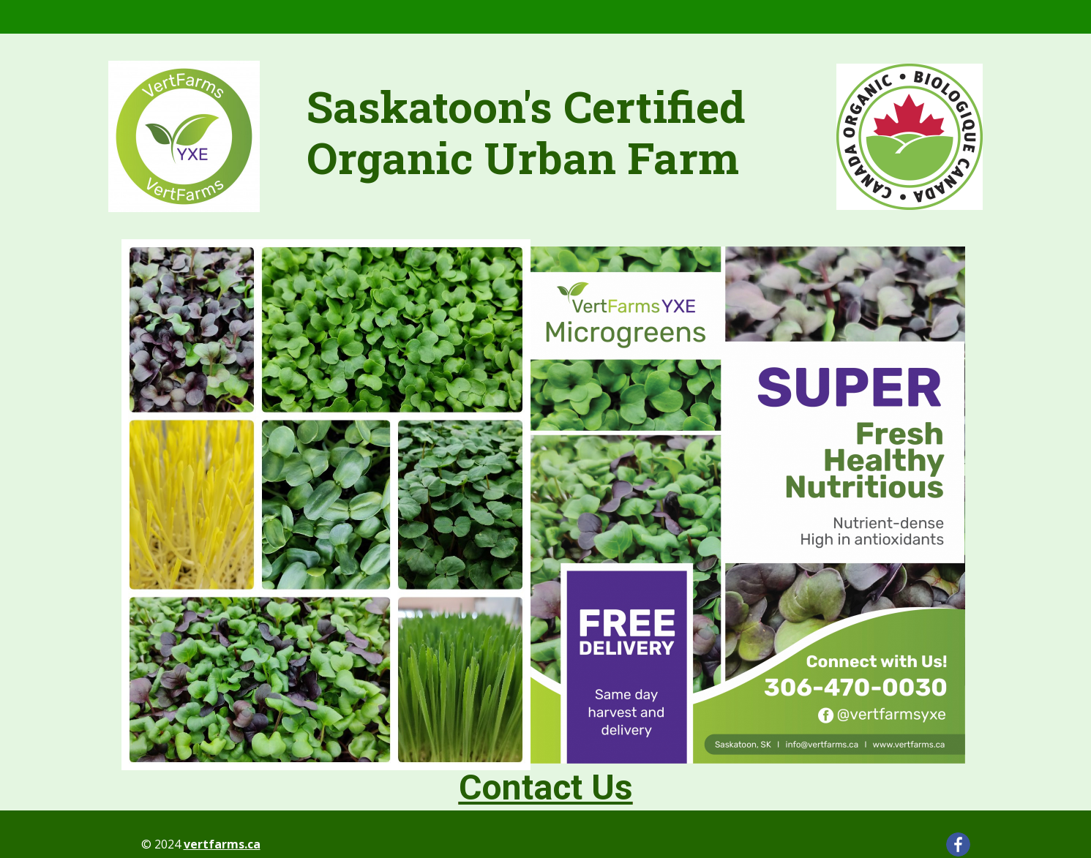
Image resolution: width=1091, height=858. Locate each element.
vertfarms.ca (222, 844)
